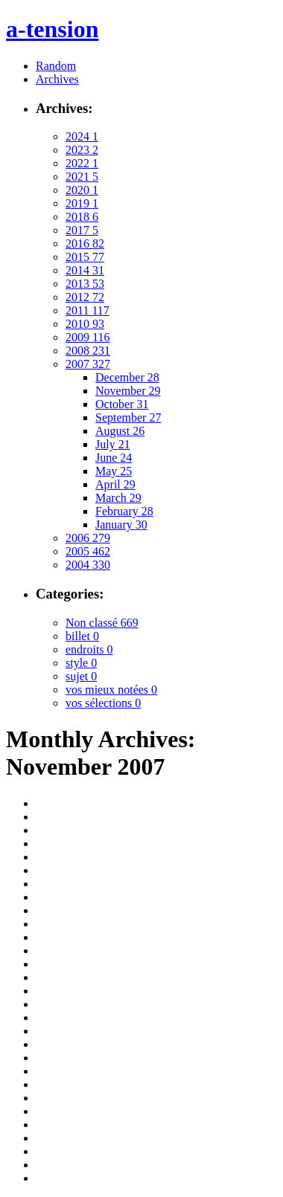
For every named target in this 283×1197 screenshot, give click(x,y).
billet (82, 636)
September (128, 417)
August (119, 431)
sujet (81, 676)
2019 (82, 203)
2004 (88, 564)
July (112, 444)
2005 (88, 551)
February (124, 511)
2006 (88, 538)
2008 (88, 350)
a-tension (52, 29)
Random (56, 65)
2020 (82, 190)
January (121, 524)
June (113, 457)
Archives (57, 79)
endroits (89, 649)
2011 (87, 310)
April (115, 484)
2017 (82, 230)
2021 (82, 176)
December (127, 377)
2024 (82, 136)
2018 (82, 216)
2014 (85, 270)
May (113, 471)
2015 (85, 257)
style (81, 662)
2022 (82, 163)
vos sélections (103, 703)
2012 (85, 297)
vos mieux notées (111, 689)
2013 (85, 283)
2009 (87, 337)
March (118, 497)
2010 (85, 323)
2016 (85, 243)
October (122, 404)
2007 (88, 364)
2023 (82, 149)
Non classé (102, 622)
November (128, 390)
